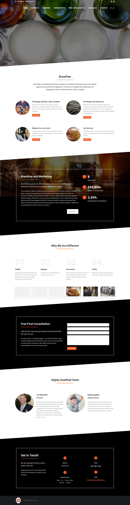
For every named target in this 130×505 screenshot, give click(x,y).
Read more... (72, 211)
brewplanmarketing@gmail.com (96, 480)
